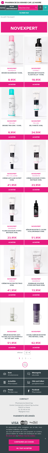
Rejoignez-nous (24, 411)
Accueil (3, 17)
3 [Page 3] (25, 358)
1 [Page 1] (19, 358)
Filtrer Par (24, 13)
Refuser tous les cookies (26, 436)
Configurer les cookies (24, 442)
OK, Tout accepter (24, 448)
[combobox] (27, 7)
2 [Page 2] (22, 358)
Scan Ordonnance (11, 8)
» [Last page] (30, 358)
